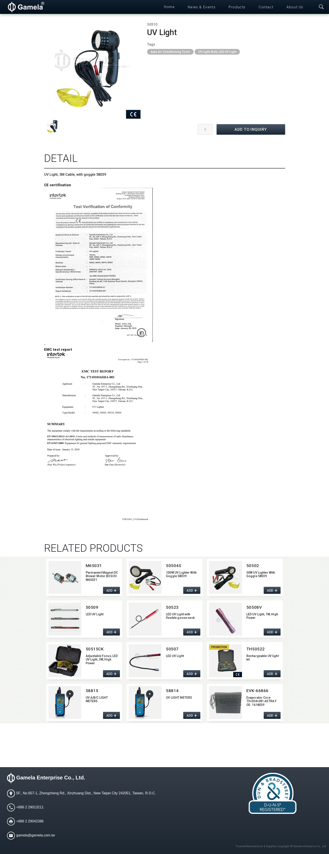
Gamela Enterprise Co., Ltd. (50, 778)
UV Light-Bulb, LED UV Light (217, 52)
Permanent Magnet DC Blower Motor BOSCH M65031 (102, 576)
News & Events (201, 7)
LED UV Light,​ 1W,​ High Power (262, 616)
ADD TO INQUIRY (251, 129)
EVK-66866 (257, 690)
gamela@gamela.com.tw (35, 835)
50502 (252, 565)
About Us (294, 7)
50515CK (95, 649)
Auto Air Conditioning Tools (170, 52)
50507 (172, 649)
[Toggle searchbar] (321, 7)
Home (169, 7)
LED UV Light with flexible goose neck (180, 616)
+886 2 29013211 (30, 807)
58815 (92, 690)
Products (237, 7)
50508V (254, 607)
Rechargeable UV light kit (262, 657)
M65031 (94, 565)
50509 (92, 607)
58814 (172, 690)
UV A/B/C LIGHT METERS (97, 699)
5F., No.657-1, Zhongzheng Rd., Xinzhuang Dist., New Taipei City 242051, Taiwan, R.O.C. (86, 793)
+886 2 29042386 (30, 821)
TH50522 (255, 649)
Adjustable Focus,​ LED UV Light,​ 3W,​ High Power (102, 659)
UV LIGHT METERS (179, 697)
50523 (172, 607)
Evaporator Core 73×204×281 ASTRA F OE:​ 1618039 (261, 701)
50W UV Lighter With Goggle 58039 (260, 574)
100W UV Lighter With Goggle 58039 (181, 574)
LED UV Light (95, 614)
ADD (109, 590)
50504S (173, 565)
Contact (266, 7)
